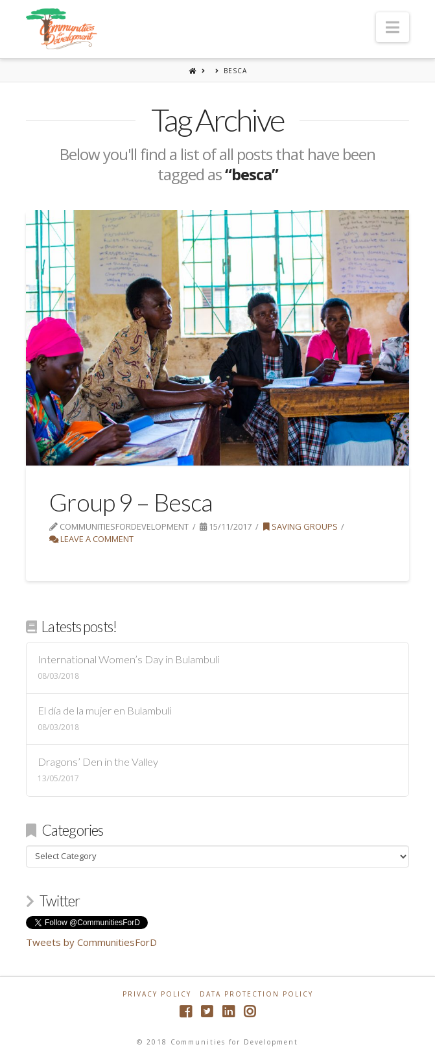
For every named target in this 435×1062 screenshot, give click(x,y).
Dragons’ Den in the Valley (98, 762)
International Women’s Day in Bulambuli (128, 660)
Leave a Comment (91, 539)
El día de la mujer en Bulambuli (104, 711)
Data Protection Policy (256, 994)
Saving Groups (300, 526)
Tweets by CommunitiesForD (91, 942)
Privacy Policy (157, 994)
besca (235, 70)
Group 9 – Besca (130, 502)
